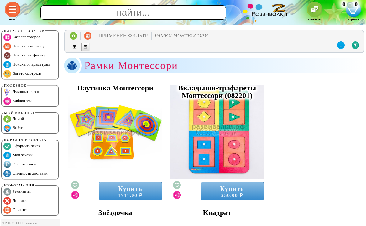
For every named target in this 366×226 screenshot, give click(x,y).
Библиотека (17, 101)
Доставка (15, 201)
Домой (13, 119)
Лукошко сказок (21, 92)
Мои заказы (18, 155)
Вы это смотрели (22, 74)
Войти (13, 128)
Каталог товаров (21, 37)
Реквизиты (17, 192)
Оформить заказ (21, 146)
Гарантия (15, 210)
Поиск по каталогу (23, 46)
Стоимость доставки (25, 173)
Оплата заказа (19, 164)
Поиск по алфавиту (24, 55)
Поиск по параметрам (26, 64)
